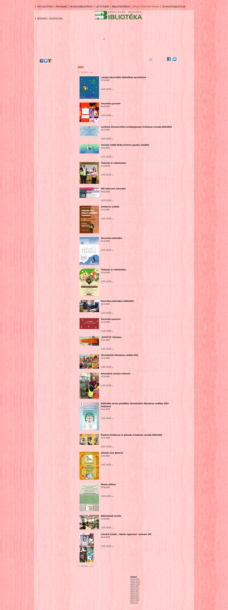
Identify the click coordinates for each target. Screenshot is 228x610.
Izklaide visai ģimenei (112, 453)
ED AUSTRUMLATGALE (173, 6)
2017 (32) (134, 600)
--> (91, 72)
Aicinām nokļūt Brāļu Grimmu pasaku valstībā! (125, 145)
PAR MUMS (60, 6)
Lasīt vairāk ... (107, 89)
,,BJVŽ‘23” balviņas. (111, 337)
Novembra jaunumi (111, 319)
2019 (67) (134, 595)
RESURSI (40, 18)
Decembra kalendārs (111, 238)
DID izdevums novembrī (113, 188)
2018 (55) (134, 598)
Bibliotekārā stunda (111, 516)
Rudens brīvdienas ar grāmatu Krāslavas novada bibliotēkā (131, 435)
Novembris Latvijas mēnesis (115, 373)
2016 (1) (134, 602)
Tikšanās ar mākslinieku (113, 163)
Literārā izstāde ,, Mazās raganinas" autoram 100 (126, 534)
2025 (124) (135, 581)
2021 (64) (134, 591)
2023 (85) (134, 586)
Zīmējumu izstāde (110, 206)
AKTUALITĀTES (43, 6)
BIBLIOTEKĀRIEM (119, 6)
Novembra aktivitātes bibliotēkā (117, 301)
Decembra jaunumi (110, 103)
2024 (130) (135, 584)
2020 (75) (134, 593)
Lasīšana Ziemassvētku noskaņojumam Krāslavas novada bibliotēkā (136, 127)
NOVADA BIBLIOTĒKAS (80, 6)
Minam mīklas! (108, 484)
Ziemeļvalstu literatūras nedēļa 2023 (119, 355)
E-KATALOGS (55, 18)
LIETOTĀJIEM (101, 6)
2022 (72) (134, 588)
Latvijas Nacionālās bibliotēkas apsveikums (123, 77)
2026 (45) (134, 579)
